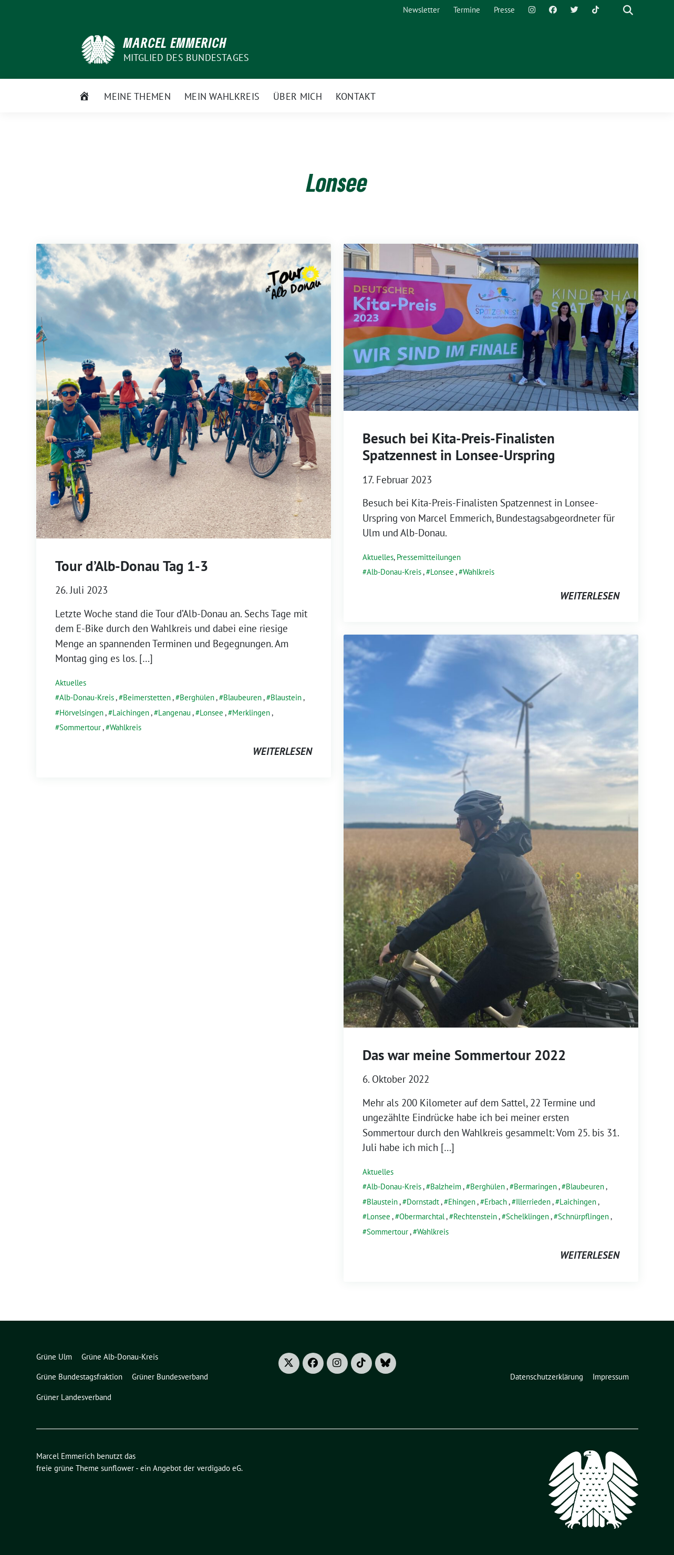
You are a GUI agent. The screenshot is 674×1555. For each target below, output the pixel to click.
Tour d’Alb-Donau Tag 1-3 (131, 566)
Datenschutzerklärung (546, 1377)
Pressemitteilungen (429, 557)
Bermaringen (535, 1186)
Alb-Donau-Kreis (86, 697)
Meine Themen (137, 96)
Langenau (174, 713)
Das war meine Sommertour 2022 (464, 1055)
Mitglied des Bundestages (186, 57)
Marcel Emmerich (175, 42)
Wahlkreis (125, 727)
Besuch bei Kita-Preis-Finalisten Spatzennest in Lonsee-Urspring (458, 446)
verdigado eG (219, 1468)
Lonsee (211, 713)
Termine (466, 10)
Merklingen (251, 713)
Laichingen (130, 713)
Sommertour (80, 727)
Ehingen (461, 1202)
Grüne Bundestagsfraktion (79, 1377)
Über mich (297, 96)
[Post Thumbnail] (183, 389)
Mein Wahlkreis (222, 96)
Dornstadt (423, 1202)
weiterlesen (282, 751)
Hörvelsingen (81, 713)
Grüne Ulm (54, 1357)
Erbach (495, 1202)
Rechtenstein (475, 1216)
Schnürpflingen (583, 1216)
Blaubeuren (242, 697)
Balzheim (445, 1186)
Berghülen (197, 697)
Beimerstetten (147, 697)
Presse (504, 10)
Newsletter (421, 10)
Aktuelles (70, 683)
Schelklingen (527, 1216)
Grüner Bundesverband (170, 1377)
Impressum (611, 1377)
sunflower (117, 1468)
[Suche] (613, 10)
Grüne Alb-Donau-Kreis (119, 1357)
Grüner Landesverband (73, 1397)
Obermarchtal (421, 1216)
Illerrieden (533, 1202)
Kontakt (356, 96)
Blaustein (286, 697)
